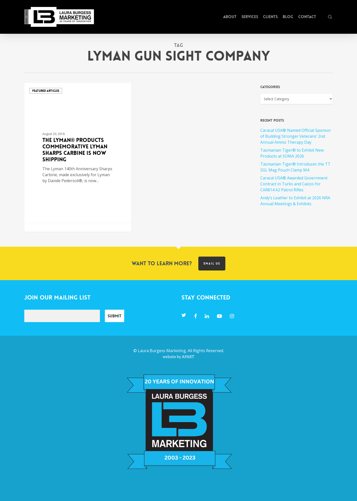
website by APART (178, 357)
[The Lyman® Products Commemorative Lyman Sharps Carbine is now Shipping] (77, 157)
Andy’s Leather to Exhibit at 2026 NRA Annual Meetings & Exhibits (295, 200)
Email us (212, 264)
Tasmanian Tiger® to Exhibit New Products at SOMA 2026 (292, 153)
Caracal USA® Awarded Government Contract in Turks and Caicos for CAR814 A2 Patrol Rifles (293, 184)
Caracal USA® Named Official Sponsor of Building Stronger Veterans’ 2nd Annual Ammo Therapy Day (295, 136)
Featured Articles (45, 91)
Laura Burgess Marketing (162, 350)
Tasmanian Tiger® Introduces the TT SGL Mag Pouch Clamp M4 (295, 167)
